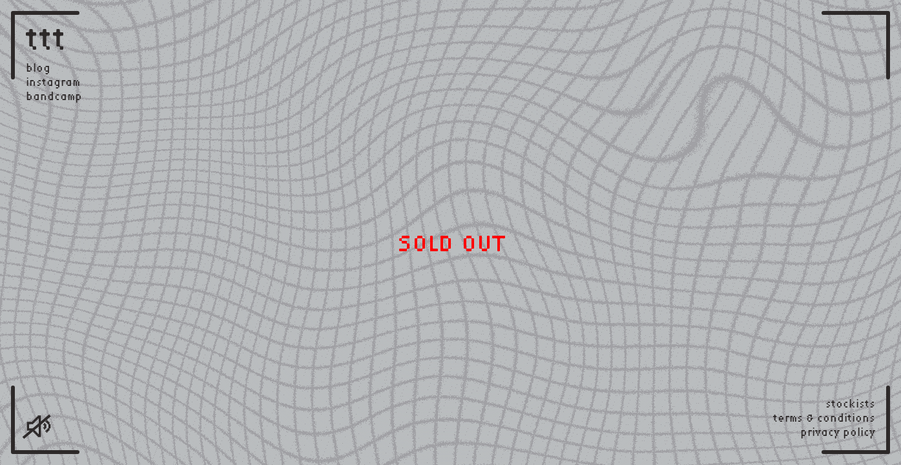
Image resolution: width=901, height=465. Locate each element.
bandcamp (54, 96)
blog (38, 68)
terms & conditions (824, 418)
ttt (46, 38)
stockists (850, 404)
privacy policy (837, 432)
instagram (53, 82)
